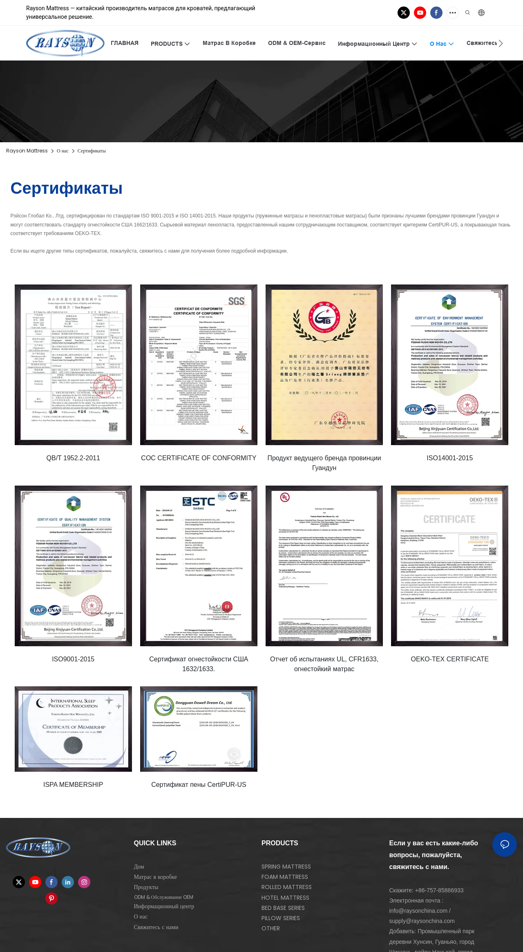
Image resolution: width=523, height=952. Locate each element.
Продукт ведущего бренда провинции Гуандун (324, 463)
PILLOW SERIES (281, 918)
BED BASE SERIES (283, 908)
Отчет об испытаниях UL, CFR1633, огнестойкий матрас (324, 664)
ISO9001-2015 (73, 659)
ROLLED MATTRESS (287, 887)
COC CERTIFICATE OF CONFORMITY (198, 458)
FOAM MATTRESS (285, 877)
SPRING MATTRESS (286, 866)
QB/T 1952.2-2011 (73, 458)
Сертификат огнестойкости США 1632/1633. (198, 664)
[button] (500, 43)
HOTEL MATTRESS (285, 898)
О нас (63, 150)
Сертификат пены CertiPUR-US (198, 784)
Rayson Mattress (27, 150)
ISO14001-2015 (450, 458)
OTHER (271, 928)
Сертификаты (92, 150)
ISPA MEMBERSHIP (73, 784)
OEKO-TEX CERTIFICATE (450, 659)
